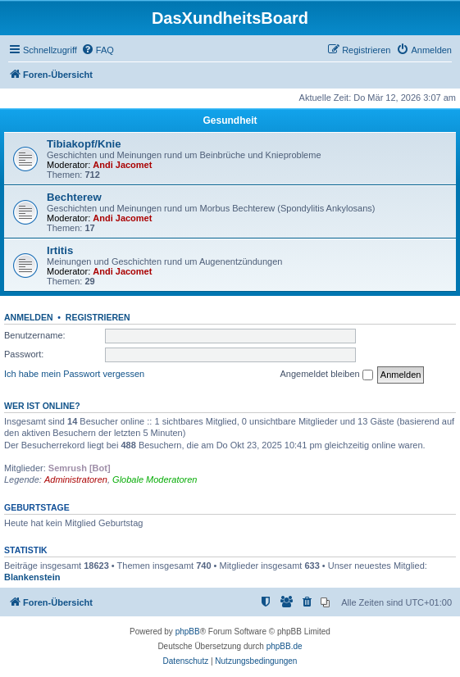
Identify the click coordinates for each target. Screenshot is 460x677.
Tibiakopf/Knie (84, 144)
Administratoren (75, 479)
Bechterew (74, 197)
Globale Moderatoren (154, 479)
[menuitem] (97, 50)
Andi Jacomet (122, 165)
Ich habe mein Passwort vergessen (74, 374)
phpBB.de (284, 646)
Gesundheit (230, 120)
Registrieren (98, 317)
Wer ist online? (42, 406)
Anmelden (28, 317)
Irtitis (60, 250)
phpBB (187, 631)
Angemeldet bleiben (326, 374)
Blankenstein (32, 577)
